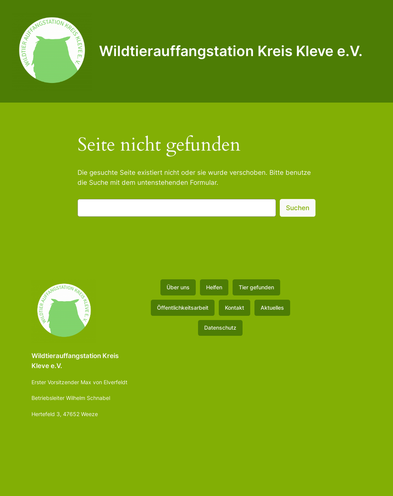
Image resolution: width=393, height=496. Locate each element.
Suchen (297, 208)
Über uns (178, 287)
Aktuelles (272, 307)
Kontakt (234, 307)
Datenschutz (220, 327)
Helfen (214, 287)
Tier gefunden (256, 287)
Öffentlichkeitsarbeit (182, 307)
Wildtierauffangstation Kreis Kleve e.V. (231, 51)
